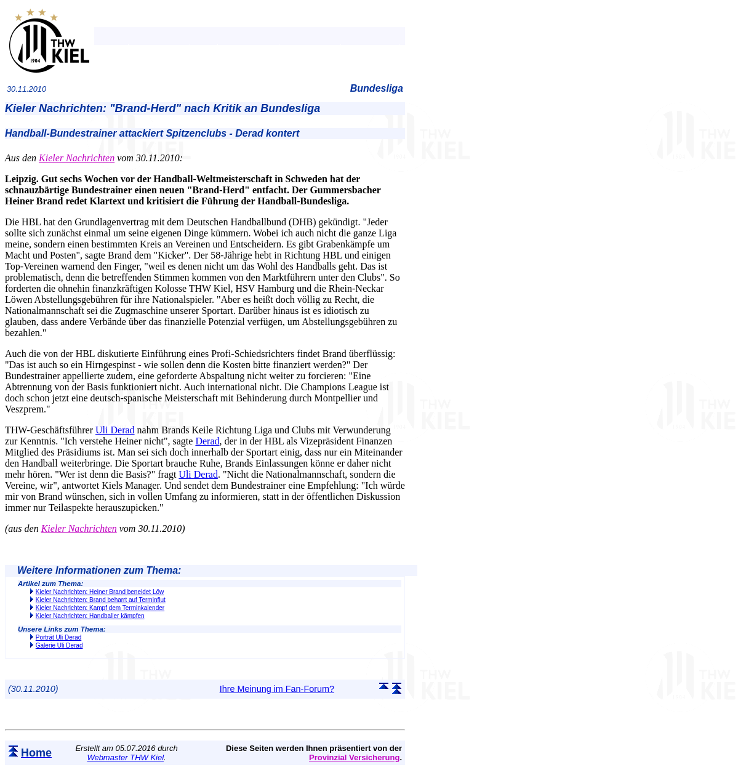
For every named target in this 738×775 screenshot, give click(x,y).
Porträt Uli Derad (58, 637)
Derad (207, 441)
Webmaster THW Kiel (125, 757)
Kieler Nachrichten (76, 158)
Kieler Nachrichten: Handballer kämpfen (90, 615)
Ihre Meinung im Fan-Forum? (277, 689)
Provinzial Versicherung (354, 757)
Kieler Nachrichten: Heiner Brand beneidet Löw (100, 591)
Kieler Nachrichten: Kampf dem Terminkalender (100, 607)
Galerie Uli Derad (59, 645)
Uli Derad (115, 430)
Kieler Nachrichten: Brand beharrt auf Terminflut (101, 599)
